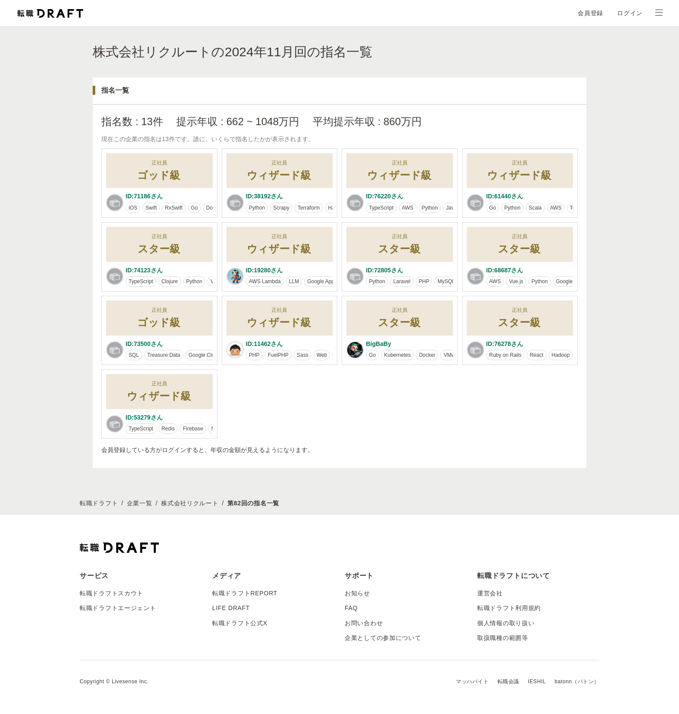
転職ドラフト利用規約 (509, 607)
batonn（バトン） (577, 681)
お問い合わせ (364, 623)
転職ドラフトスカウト (111, 593)
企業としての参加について (383, 637)
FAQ (351, 607)
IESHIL (537, 681)
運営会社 (490, 593)
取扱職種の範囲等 (502, 637)
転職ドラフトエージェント (118, 607)
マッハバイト (472, 681)
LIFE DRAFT (231, 607)
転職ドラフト (99, 503)
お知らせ (357, 593)
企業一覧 (139, 503)
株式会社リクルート (189, 503)
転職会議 (508, 681)
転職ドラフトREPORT (245, 593)
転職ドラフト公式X (240, 623)
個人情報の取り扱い (505, 623)
